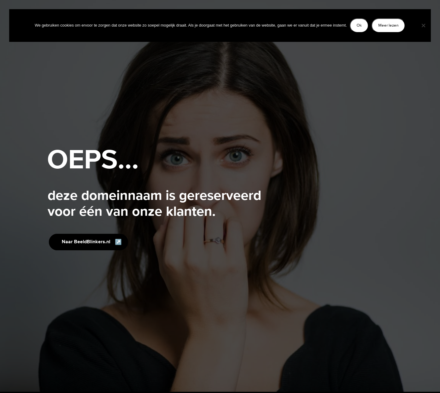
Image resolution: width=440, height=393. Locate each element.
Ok (359, 25)
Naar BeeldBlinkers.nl (86, 242)
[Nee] (423, 25)
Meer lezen (388, 25)
